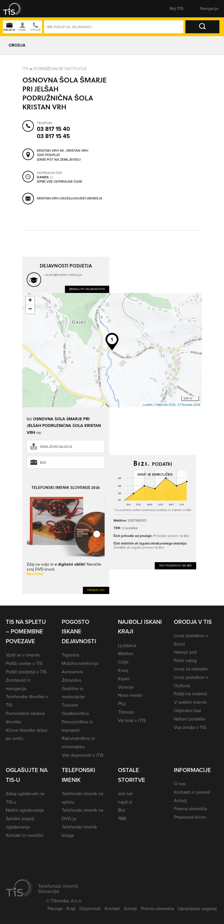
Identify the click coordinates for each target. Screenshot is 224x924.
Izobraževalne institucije (60, 68)
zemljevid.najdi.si (56, 446)
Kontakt (112, 908)
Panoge (55, 908)
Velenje (126, 687)
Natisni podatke (189, 719)
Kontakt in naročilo (24, 835)
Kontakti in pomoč (192, 792)
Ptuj (122, 703)
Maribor (125, 653)
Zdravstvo (71, 680)
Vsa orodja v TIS (190, 727)
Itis (25, 68)
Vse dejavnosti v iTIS (82, 755)
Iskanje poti (185, 652)
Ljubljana (127, 645)
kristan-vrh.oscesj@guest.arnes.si (69, 198)
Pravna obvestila (190, 808)
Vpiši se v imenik (23, 655)
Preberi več (96, 590)
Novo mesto (130, 695)
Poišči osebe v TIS (24, 663)
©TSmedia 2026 (189, 404)
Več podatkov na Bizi (175, 565)
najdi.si (125, 802)
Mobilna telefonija (80, 663)
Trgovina (70, 655)
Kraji (71, 908)
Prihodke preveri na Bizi (171, 535)
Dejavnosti (90, 908)
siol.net (125, 793)
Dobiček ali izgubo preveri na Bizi (139, 547)
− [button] (30, 309)
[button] (16, 8)
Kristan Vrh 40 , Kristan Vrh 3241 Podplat (62, 152)
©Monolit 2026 (165, 404)
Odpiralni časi (187, 710)
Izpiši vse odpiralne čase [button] (59, 181)
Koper (124, 678)
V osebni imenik (190, 702)
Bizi (43, 462)
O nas (179, 783)
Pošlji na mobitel (190, 693)
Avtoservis (72, 671)
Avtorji (180, 800)
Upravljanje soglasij (197, 908)
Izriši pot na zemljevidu (59, 159)
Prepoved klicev (190, 817)
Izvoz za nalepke (191, 669)
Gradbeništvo (75, 713)
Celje (123, 662)
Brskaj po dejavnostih (87, 289)
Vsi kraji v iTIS (132, 720)
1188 (122, 818)
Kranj (123, 670)
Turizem (70, 705)
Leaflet (147, 404)
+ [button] (30, 300)
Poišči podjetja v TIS (26, 671)
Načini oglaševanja (25, 810)
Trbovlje (126, 712)
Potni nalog (185, 660)
